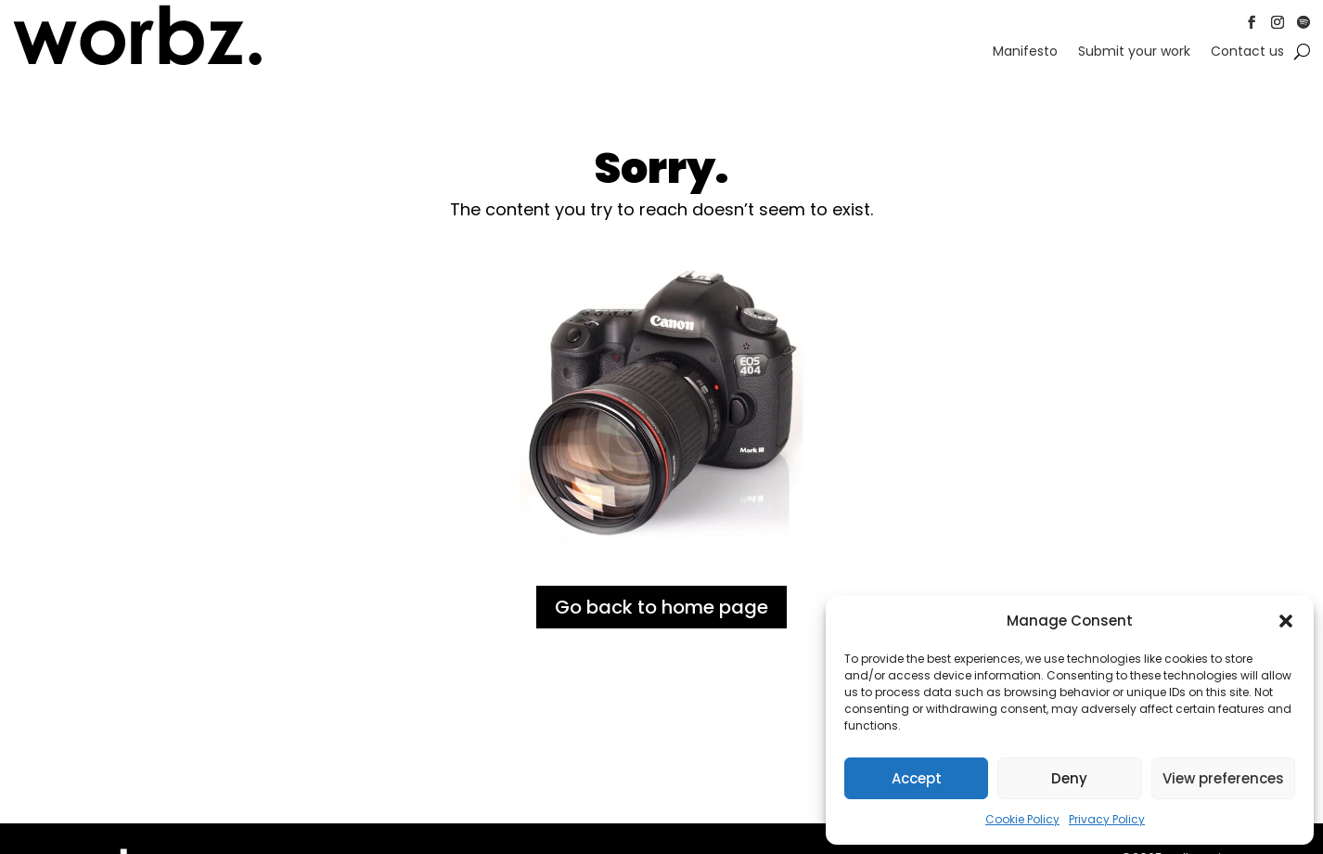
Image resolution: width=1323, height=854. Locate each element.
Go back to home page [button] (661, 607)
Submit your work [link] (1134, 52)
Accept (917, 778)
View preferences (1223, 778)
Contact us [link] (1247, 52)
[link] (138, 62)
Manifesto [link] (1025, 52)
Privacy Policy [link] (1107, 819)
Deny (1069, 778)
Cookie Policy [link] (1022, 819)
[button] (1286, 621)
